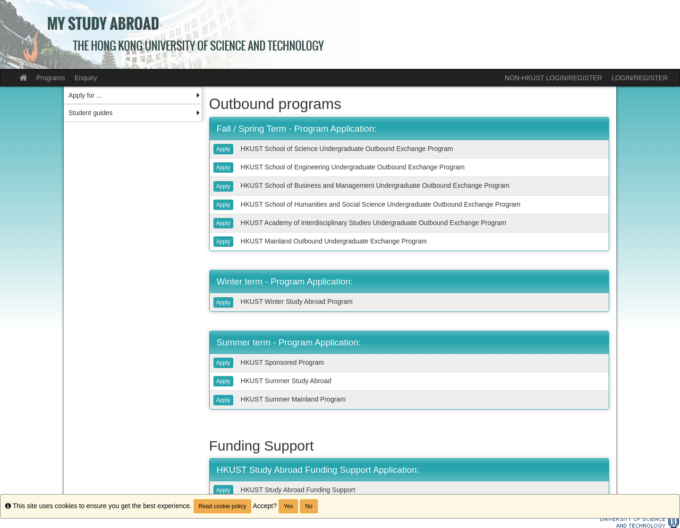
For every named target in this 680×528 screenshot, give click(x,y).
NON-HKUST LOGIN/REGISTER (553, 78)
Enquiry (86, 78)
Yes (288, 506)
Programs (50, 78)
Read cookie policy (222, 506)
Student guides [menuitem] (90, 113)
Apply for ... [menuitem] (85, 95)
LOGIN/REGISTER (640, 78)
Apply (223, 149)
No (308, 506)
